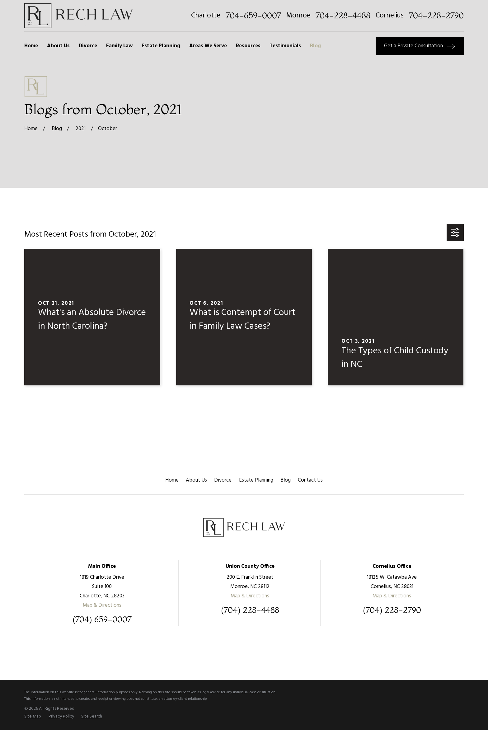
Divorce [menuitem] (88, 46)
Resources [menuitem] (248, 46)
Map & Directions (102, 605)
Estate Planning (256, 480)
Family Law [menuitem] (119, 46)
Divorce (223, 480)
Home (172, 480)
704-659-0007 (253, 16)
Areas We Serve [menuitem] (208, 46)
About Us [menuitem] (58, 46)
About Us (196, 480)
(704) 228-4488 (250, 610)
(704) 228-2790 (392, 610)
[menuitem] (32, 716)
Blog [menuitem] (315, 46)
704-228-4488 (343, 16)
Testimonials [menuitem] (285, 46)
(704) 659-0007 (102, 619)
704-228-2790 (436, 16)
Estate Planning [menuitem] (161, 46)
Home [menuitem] (31, 46)
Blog (285, 480)
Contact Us (310, 480)
